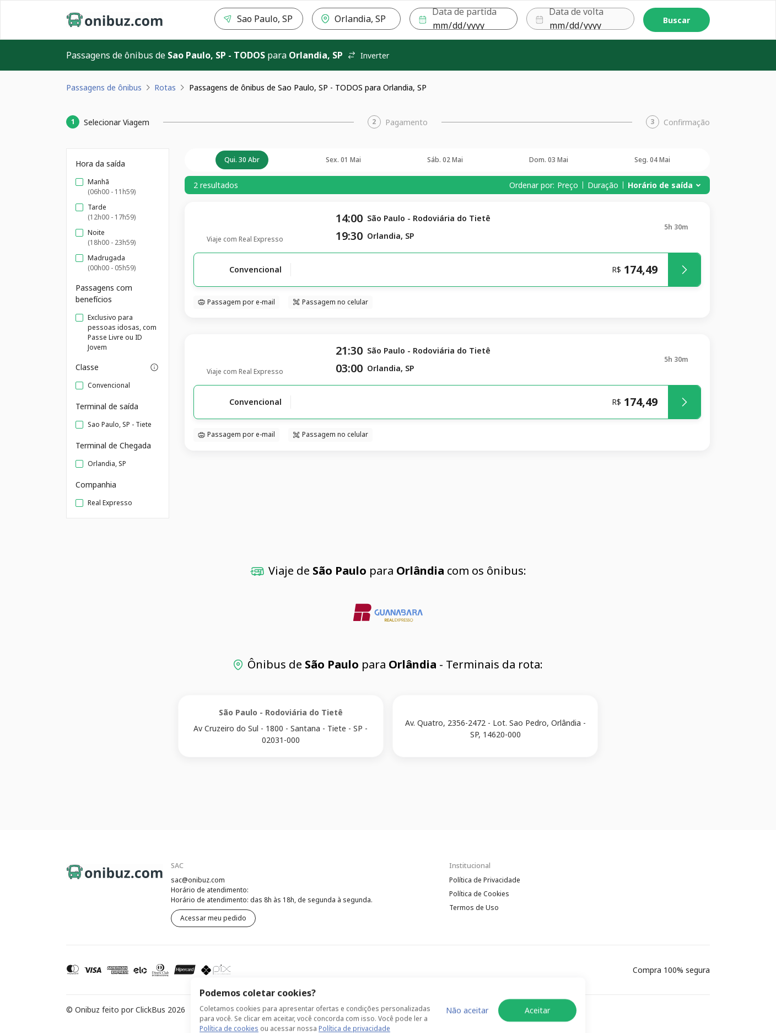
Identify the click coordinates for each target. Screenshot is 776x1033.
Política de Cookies (479, 894)
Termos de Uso (474, 908)
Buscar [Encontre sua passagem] (676, 20)
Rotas (165, 87)
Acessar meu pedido (213, 918)
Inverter (368, 55)
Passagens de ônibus (104, 87)
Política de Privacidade (484, 880)
